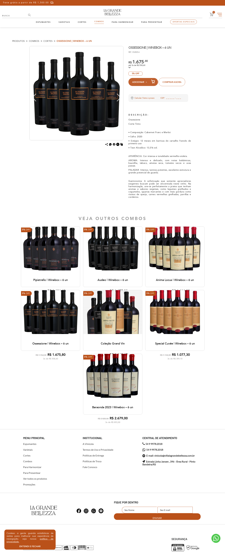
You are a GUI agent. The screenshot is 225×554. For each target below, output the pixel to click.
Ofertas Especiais (184, 22)
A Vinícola (88, 407)
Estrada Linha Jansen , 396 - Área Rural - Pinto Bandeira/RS (168, 426)
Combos (99, 22)
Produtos (18, 41)
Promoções (29, 447)
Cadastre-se (211, 2)
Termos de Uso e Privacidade (98, 413)
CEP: (162, 98)
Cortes (82, 22)
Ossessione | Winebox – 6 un (74, 41)
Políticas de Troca (92, 424)
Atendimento (215, 538)
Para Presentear (151, 22)
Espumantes (43, 22)
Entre (197, 2)
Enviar (192, 473)
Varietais (64, 22)
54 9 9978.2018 (152, 407)
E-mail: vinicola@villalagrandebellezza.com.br (168, 419)
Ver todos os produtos (35, 442)
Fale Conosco (90, 430)
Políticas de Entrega (93, 418)
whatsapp (78, 472)
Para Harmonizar (122, 22)
